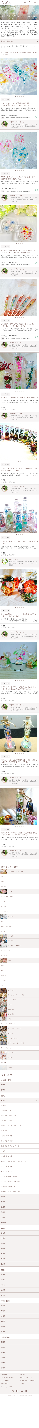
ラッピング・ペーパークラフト (13, 1019)
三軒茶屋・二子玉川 (6, 1144)
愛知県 (3, 1288)
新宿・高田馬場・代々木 (8, 1210)
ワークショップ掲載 (6, 1411)
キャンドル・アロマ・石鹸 (11, 895)
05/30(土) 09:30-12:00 (9, 117)
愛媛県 (3, 1355)
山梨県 (3, 1267)
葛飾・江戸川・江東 (6, 1195)
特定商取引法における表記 (27, 1405)
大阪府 (3, 1309)
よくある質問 (5, 1405)
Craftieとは (4, 1398)
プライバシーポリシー (26, 1401)
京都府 (3, 1304)
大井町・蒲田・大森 (6, 1190)
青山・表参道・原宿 (6, 1165)
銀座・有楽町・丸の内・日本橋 (10, 1170)
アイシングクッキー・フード (12, 1067)
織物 (5, 1043)
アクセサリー (8, 940)
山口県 (3, 1340)
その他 (6, 1091)
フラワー (6, 915)
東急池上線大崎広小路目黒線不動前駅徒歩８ (18, 120)
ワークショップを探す (7, 1401)
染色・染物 (7, 1038)
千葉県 (3, 1241)
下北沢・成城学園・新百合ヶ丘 (10, 1200)
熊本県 (3, 1376)
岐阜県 (3, 1278)
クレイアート (8, 965)
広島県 (3, 1335)
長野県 (3, 1272)
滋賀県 (3, 1298)
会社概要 (22, 1408)
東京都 (3, 1124)
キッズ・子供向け (9, 1062)
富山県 (3, 1257)
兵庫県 (3, 1314)
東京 (3, 120)
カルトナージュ (8, 1077)
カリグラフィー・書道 (10, 969)
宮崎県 (3, 1386)
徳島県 (3, 1345)
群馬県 (3, 1231)
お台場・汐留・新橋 (6, 1180)
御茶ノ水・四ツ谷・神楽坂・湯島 (10, 1215)
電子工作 (6, 1057)
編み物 (6, 1081)
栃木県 (3, 1226)
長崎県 (3, 1371)
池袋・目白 (4, 1129)
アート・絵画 (8, 1024)
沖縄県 (3, 1392)
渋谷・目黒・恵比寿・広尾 (8, 1139)
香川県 (3, 1350)
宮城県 (3, 1114)
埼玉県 (3, 1236)
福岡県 (3, 1366)
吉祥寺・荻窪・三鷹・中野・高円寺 (11, 1150)
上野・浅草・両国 (6, 1134)
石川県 (3, 1262)
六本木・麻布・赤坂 (6, 1160)
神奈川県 (3, 1246)
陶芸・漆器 (7, 1033)
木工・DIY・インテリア (10, 1052)
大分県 (3, 1381)
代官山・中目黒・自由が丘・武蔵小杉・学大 (13, 1185)
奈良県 (3, 1319)
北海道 (3, 1109)
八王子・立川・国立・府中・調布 (10, 1205)
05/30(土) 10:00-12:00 (9, 193)
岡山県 (3, 1329)
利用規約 (22, 1398)
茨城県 (3, 1221)
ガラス (6, 1028)
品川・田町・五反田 (6, 1155)
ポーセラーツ (8, 960)
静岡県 (3, 1283)
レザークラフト (8, 1014)
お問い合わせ (5, 1408)
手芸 (5, 984)
